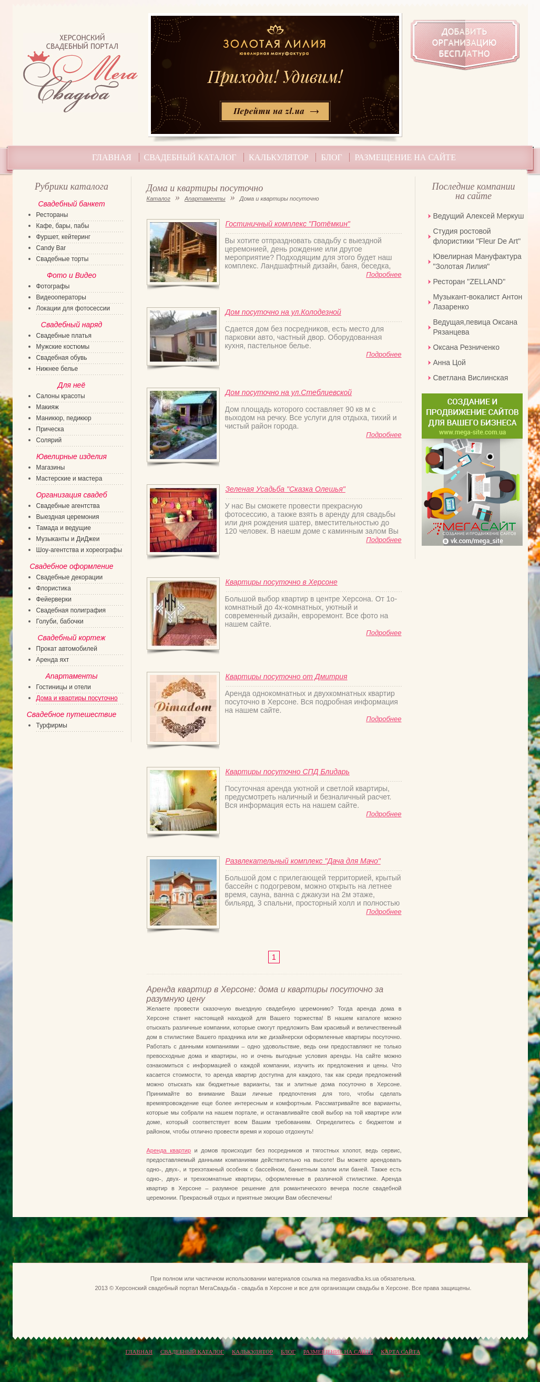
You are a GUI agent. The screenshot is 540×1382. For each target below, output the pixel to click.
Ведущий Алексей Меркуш (478, 216)
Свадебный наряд (71, 324)
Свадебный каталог (190, 157)
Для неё (71, 385)
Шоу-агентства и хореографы (79, 550)
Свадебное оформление (71, 566)
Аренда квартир (169, 1150)
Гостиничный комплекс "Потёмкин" (288, 224)
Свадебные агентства (68, 506)
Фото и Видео (71, 275)
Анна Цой (449, 362)
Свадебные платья (63, 335)
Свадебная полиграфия (71, 610)
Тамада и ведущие (63, 528)
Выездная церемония (67, 517)
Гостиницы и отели (63, 687)
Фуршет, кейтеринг (63, 237)
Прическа (50, 429)
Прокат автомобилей (66, 648)
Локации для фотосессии (73, 308)
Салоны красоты (60, 396)
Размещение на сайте (404, 157)
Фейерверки (54, 599)
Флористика (53, 588)
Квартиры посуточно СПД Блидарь (288, 771)
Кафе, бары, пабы (62, 226)
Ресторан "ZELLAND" (469, 281)
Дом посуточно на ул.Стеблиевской (289, 392)
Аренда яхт (52, 659)
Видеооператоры (61, 297)
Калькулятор (279, 157)
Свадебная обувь (61, 357)
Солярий (49, 440)
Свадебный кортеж (71, 637)
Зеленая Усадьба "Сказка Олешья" (285, 489)
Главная (111, 157)
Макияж (47, 407)
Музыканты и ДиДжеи (68, 539)
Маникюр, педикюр (63, 418)
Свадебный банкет (71, 204)
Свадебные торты (62, 259)
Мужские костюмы (63, 346)
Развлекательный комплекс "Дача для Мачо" (303, 861)
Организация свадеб (71, 495)
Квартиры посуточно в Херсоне (282, 582)
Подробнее (383, 274)
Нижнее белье (57, 368)
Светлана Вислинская (470, 377)
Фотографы (53, 286)
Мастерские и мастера (69, 478)
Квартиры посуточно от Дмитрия (287, 676)
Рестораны (52, 215)
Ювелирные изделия (71, 456)
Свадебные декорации (69, 577)
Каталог (158, 198)
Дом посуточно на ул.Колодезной (283, 312)
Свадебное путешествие (72, 714)
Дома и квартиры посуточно (77, 698)
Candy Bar (51, 248)
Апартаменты (205, 198)
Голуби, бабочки (60, 621)
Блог (331, 157)
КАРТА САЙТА (400, 1351)
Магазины (50, 467)
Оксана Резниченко (466, 347)
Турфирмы (51, 725)
